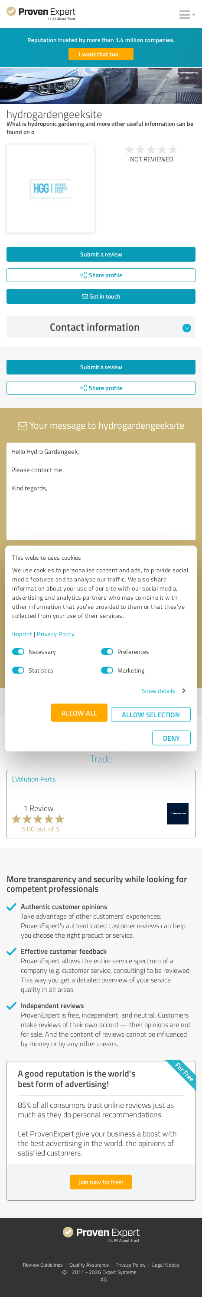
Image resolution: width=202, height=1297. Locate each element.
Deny (171, 738)
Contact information (121, 326)
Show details (158, 690)
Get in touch (101, 296)
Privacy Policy (56, 634)
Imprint (22, 634)
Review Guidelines (43, 1264)
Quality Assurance (89, 1264)
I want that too (98, 54)
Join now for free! (101, 1182)
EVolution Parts (33, 779)
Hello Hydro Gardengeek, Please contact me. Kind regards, (101, 491)
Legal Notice (165, 1264)
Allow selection (151, 714)
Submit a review (101, 254)
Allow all (79, 713)
